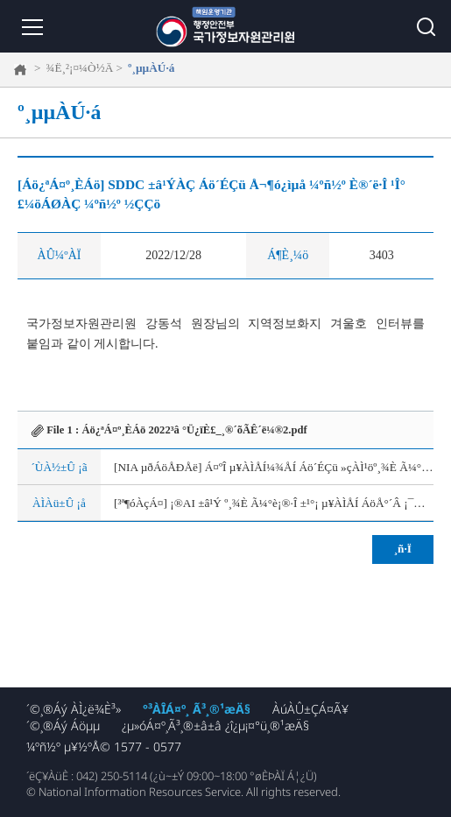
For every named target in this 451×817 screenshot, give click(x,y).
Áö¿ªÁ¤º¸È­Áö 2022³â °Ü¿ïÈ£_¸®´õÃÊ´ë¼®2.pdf (194, 430)
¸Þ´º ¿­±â (30, 26)
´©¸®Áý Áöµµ (63, 725)
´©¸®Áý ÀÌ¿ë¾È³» (73, 709)
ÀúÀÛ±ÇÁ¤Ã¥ (310, 709)
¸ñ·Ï (403, 548)
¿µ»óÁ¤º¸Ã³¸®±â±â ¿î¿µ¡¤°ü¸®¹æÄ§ (215, 725)
